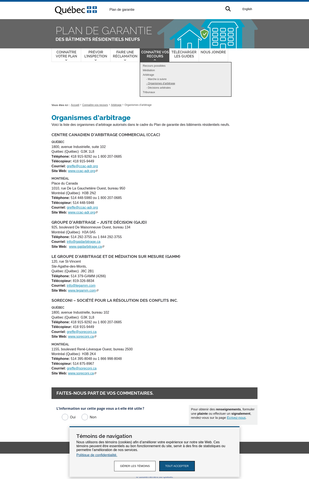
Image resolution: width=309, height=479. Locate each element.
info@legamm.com (81, 285)
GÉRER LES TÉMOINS (134, 466)
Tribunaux (149, 92)
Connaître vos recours (95, 104)
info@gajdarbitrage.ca (83, 241)
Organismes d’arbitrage (162, 84)
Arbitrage (149, 75)
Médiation (149, 70)
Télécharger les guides (184, 54)
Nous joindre (213, 52)
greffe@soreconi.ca (82, 332)
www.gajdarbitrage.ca (87, 246)
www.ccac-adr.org (83, 171)
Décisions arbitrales (159, 87)
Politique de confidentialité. (96, 455)
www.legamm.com (83, 290)
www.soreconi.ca (82, 336)
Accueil (75, 104)
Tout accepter (178, 466)
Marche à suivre (157, 79)
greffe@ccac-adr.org (82, 166)
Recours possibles (154, 65)
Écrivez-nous (236, 417)
